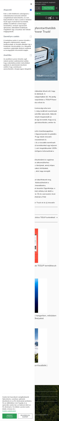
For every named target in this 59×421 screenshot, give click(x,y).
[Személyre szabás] (31, 36)
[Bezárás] (31, 4)
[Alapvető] (31, 10)
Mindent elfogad (10, 416)
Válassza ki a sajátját (25, 416)
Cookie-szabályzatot (9, 411)
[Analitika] (31, 55)
